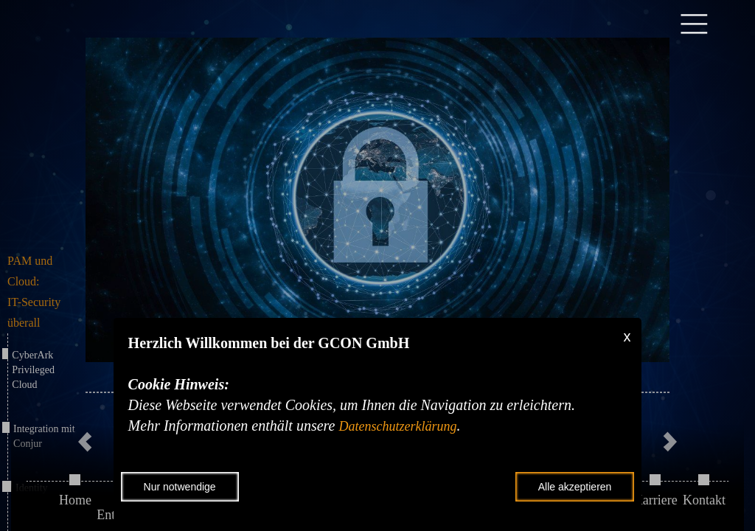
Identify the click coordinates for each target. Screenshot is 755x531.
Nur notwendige (180, 487)
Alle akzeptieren (575, 487)
